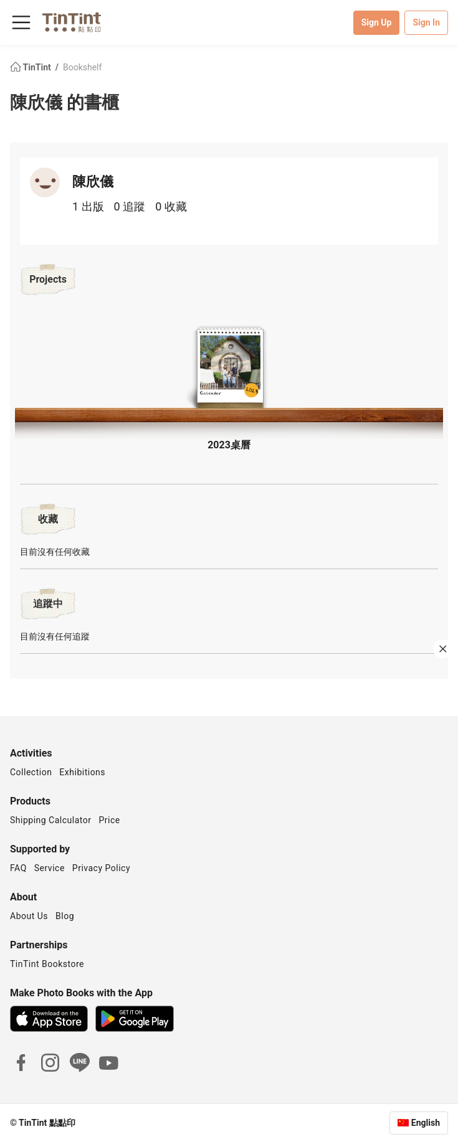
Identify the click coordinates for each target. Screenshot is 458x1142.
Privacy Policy (101, 868)
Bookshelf (82, 67)
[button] (229, 369)
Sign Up (376, 22)
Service (49, 868)
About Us (29, 916)
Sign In (426, 22)
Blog (64, 916)
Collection (31, 772)
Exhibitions (82, 772)
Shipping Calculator (51, 820)
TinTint (31, 67)
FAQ (18, 868)
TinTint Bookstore (47, 964)
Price (109, 820)
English (425, 1123)
